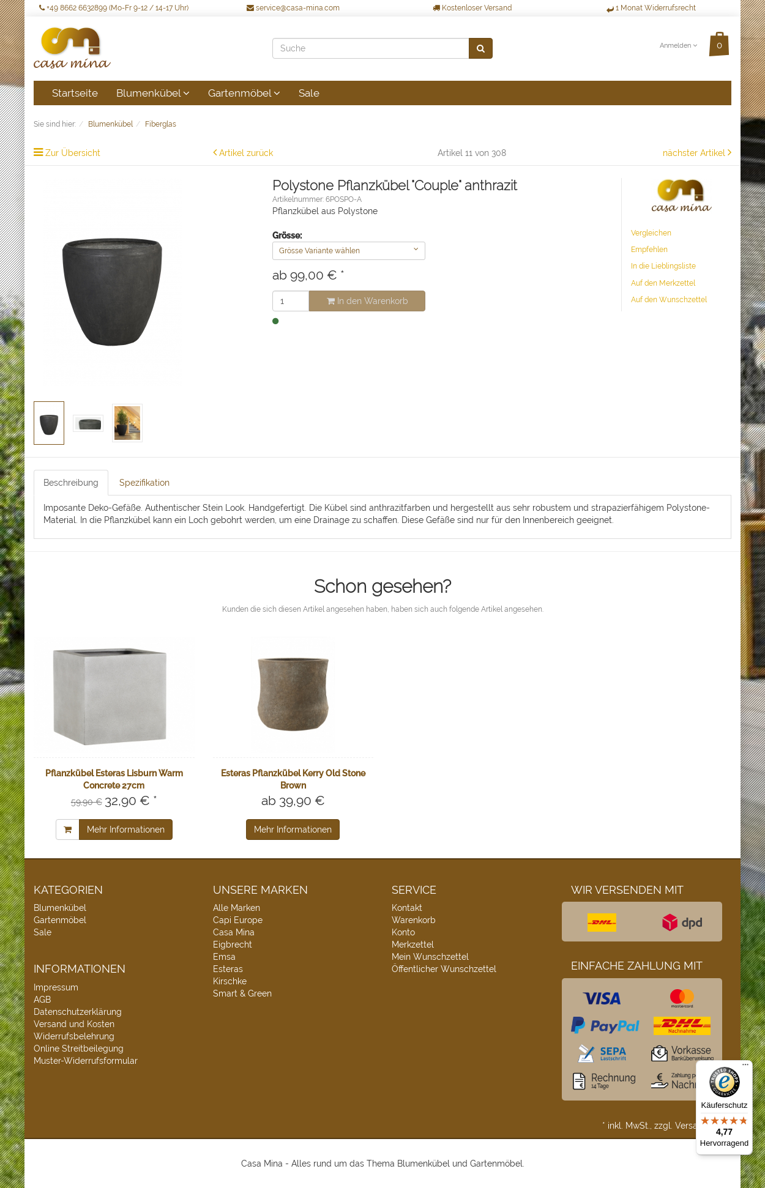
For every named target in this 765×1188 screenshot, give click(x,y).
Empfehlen (649, 249)
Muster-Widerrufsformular (86, 1061)
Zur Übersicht (72, 153)
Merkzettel (413, 944)
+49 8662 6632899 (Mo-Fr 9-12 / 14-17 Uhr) (113, 8)
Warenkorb (414, 920)
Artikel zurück (246, 153)
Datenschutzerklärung (78, 1012)
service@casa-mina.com (293, 8)
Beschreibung (71, 483)
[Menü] (745, 1067)
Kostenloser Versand (472, 8)
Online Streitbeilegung (79, 1048)
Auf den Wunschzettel (669, 299)
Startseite (75, 93)
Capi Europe (238, 920)
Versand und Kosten (74, 1024)
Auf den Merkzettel (663, 283)
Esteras (228, 969)
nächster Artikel (695, 153)
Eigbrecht (232, 944)
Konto (403, 932)
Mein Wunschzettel (430, 957)
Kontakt (407, 908)
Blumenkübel (153, 93)
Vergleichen (651, 233)
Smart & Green (242, 993)
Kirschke (230, 981)
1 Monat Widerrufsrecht (651, 8)
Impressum (56, 987)
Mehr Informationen (126, 829)
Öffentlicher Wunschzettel (444, 969)
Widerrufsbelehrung (74, 1036)
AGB (42, 999)
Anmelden (678, 46)
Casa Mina (234, 932)
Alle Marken (236, 908)
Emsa (224, 957)
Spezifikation (144, 483)
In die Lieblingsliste (663, 266)
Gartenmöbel (244, 93)
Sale (309, 93)
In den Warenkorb (367, 301)
